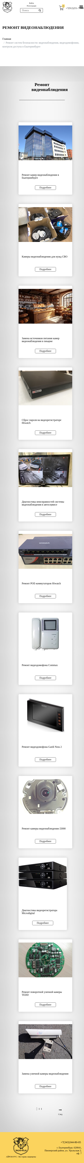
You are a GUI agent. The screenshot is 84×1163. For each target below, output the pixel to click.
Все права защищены (27, 1157)
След (60, 1114)
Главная (6, 38)
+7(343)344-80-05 (71, 1142)
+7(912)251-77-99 (75, 8)
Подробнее (45, 187)
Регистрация (31, 6)
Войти (31, 3)
